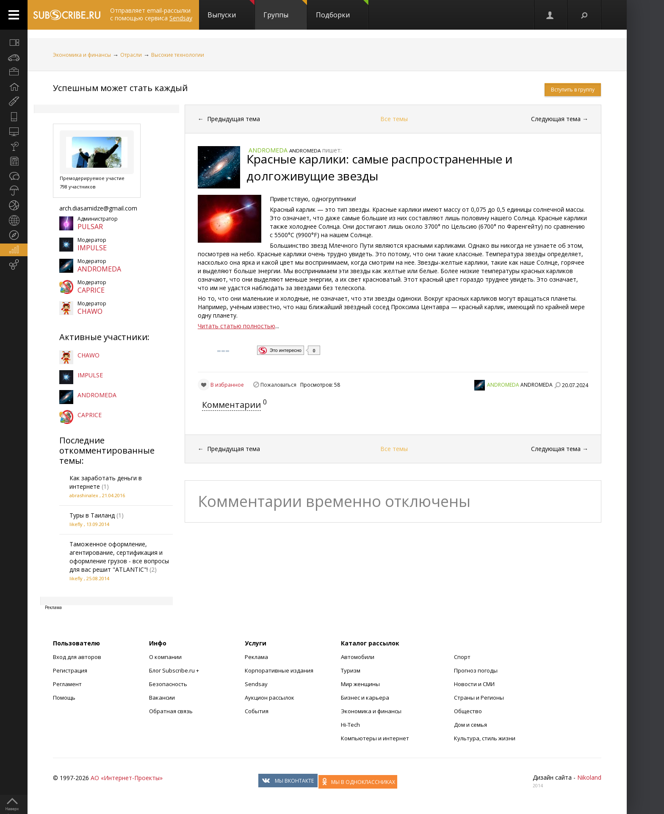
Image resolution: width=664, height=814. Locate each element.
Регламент (67, 684)
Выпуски (231, 9)
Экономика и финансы (82, 54)
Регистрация (70, 670)
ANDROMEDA (99, 269)
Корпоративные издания (279, 670)
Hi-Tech (350, 724)
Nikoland (589, 777)
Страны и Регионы (479, 697)
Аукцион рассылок (269, 697)
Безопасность (168, 684)
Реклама (256, 657)
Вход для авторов (77, 657)
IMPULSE (92, 247)
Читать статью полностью (236, 326)
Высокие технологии (177, 54)
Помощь (64, 697)
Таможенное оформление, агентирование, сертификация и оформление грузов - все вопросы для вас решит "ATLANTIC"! (119, 556)
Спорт (462, 657)
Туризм (350, 670)
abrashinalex (83, 495)
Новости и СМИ (474, 684)
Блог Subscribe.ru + (174, 670)
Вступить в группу (573, 89)
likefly (76, 524)
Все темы (394, 119)
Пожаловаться (278, 384)
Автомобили (357, 657)
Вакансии (162, 697)
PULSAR (90, 226)
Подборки (342, 9)
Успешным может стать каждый (120, 88)
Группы (285, 9)
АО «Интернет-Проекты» (127, 778)
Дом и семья (470, 724)
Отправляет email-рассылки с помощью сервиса (151, 14)
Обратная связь (171, 711)
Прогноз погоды (476, 670)
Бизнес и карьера (365, 697)
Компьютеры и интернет (375, 738)
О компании (165, 657)
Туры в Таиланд (92, 515)
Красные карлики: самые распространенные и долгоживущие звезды (379, 167)
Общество (468, 711)
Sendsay (256, 684)
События (256, 711)
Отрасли (131, 54)
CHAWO (89, 311)
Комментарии (231, 404)
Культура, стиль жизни (484, 738)
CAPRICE (91, 290)
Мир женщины (360, 684)
